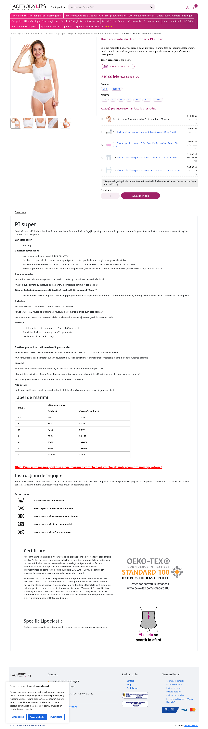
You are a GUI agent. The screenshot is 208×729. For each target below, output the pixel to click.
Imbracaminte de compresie (39, 33)
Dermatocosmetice (89, 21)
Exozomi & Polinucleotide (142, 15)
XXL (150, 99)
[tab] (21, 212)
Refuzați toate (36, 717)
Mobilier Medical (94, 26)
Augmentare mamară (87, 33)
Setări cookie (18, 717)
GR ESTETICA (191, 725)
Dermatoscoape (152, 21)
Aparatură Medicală (51, 26)
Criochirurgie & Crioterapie (113, 15)
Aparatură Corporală (73, 26)
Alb (105, 88)
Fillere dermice (18, 15)
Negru (117, 88)
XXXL (161, 99)
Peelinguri (187, 15)
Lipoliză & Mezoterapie (168, 15)
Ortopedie (16, 21)
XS (105, 99)
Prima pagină (17, 33)
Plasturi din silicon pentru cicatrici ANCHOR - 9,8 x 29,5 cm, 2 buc (149, 169)
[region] (37, 702)
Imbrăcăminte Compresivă (24, 26)
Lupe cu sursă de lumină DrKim (178, 21)
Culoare (105, 84)
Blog (129, 684)
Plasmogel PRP (54, 15)
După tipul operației (64, 33)
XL (139, 99)
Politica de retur (173, 687)
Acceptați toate (56, 717)
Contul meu (132, 687)
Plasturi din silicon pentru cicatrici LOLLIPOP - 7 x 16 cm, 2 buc (148, 157)
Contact (130, 680)
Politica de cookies (175, 695)
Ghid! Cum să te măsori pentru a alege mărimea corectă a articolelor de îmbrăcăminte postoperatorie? (88, 467)
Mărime (105, 94)
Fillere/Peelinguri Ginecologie (39, 21)
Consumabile (135, 21)
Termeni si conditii (175, 680)
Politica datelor (173, 691)
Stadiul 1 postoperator (110, 33)
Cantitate (106, 190)
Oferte (108, 26)
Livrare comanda (174, 684)
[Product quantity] (110, 195)
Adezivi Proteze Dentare (114, 21)
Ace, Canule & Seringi (67, 21)
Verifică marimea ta (120, 66)
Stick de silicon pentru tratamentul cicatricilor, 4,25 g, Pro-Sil (147, 131)
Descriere (21, 212)
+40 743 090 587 (67, 681)
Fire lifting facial (37, 15)
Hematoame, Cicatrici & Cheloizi (81, 15)
